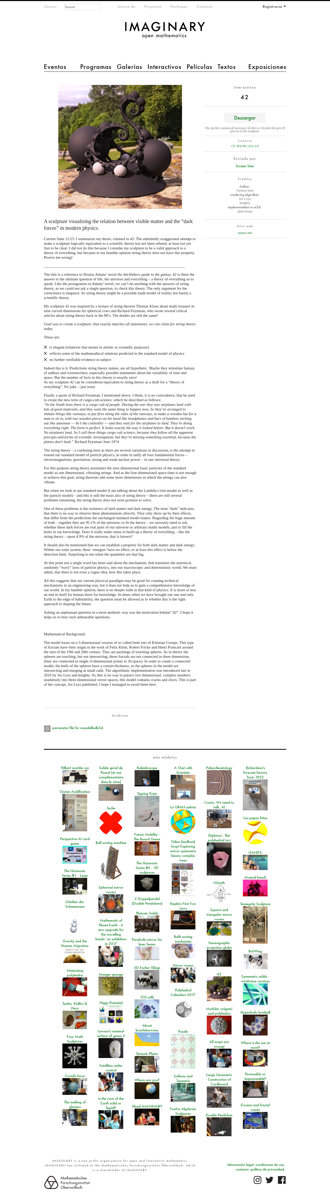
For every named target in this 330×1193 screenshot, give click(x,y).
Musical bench (255, 877)
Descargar (245, 117)
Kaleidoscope (147, 767)
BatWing (255, 951)
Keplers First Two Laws (183, 906)
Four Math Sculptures (75, 1039)
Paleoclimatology (219, 767)
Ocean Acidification (75, 791)
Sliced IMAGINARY (147, 1106)
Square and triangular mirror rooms (219, 914)
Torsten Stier (245, 166)
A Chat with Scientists (183, 770)
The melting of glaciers (75, 1104)
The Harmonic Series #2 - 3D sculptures (147, 868)
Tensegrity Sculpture (255, 904)
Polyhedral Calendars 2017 (183, 992)
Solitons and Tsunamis (183, 1078)
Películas (199, 66)
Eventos (55, 66)
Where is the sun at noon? (255, 1045)
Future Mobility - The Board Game (147, 836)
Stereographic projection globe (219, 945)
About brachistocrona (147, 1027)
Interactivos (164, 66)
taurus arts (245, 233)
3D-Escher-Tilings (147, 967)
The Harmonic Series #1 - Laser (75, 873)
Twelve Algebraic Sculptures (183, 1111)
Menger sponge (111, 974)
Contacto (205, 6)
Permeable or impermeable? (255, 1076)
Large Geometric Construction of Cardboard (219, 1079)
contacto (242, 1169)
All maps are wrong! (219, 1044)
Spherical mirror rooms (110, 889)
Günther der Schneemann (75, 904)
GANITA (255, 852)
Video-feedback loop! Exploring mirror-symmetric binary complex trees (183, 851)
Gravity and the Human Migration (74, 943)
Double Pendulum (219, 1115)
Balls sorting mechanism (183, 939)
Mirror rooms (183, 965)
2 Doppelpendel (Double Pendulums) (147, 901)
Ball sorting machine (111, 842)
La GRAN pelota (183, 807)
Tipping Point (147, 793)
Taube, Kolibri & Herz (74, 1005)
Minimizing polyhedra (75, 972)
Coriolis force (75, 1075)
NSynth (219, 882)
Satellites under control (110, 1067)
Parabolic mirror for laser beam (147, 941)
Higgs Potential (111, 1002)
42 (219, 974)
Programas (95, 66)
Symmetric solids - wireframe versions (255, 978)
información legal (240, 1164)
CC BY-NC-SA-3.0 (245, 146)
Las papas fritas (255, 818)
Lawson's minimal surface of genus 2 (111, 1033)
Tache (111, 808)
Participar (179, 6)
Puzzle (183, 1031)
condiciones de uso (269, 1164)
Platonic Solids (147, 913)
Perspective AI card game (75, 841)
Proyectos (152, 6)
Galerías (129, 66)
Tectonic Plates (147, 1053)
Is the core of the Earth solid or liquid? (111, 1103)
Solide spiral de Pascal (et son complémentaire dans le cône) (111, 774)
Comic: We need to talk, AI (219, 804)
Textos (227, 66)
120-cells (147, 997)
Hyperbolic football (255, 1012)
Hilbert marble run (75, 767)
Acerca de (126, 6)
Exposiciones (267, 66)
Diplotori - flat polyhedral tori (219, 837)
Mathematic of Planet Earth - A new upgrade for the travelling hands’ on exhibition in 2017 (110, 932)
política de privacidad (267, 1169)
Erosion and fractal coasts (255, 1107)
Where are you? (147, 1080)
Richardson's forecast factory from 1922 (255, 772)
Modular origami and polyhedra (219, 1011)
